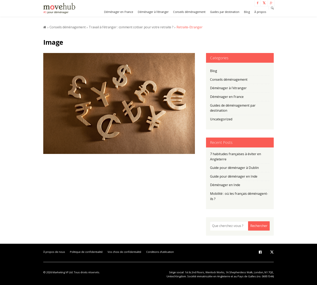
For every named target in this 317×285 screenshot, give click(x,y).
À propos (260, 12)
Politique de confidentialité (86, 252)
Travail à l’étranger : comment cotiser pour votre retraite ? (131, 27)
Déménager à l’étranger (153, 12)
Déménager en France (118, 12)
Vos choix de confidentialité (124, 252)
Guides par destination (224, 12)
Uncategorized (221, 119)
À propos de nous (54, 252)
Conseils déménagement (189, 12)
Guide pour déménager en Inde (233, 176)
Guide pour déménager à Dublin (234, 167)
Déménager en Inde (225, 185)
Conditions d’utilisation (160, 252)
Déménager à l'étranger (228, 88)
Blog (247, 12)
